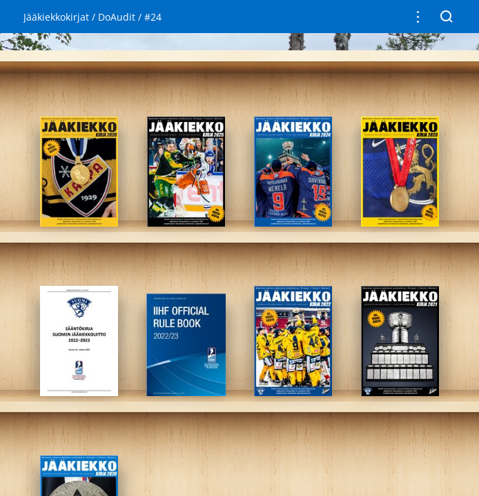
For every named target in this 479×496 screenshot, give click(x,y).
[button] (418, 17)
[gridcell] (79, 171)
